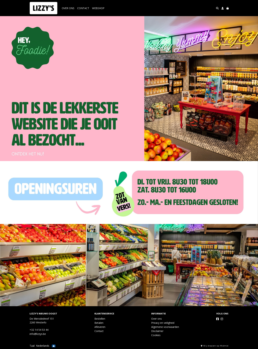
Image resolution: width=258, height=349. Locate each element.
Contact (99, 331)
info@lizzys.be (38, 334)
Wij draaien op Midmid (214, 346)
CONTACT (83, 8)
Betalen (98, 322)
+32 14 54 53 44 (39, 329)
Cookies (156, 335)
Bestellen (99, 318)
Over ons (156, 318)
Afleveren (99, 327)
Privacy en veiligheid (162, 322)
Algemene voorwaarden (165, 327)
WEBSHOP (98, 8)
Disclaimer (157, 331)
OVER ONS (68, 8)
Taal (32, 345)
